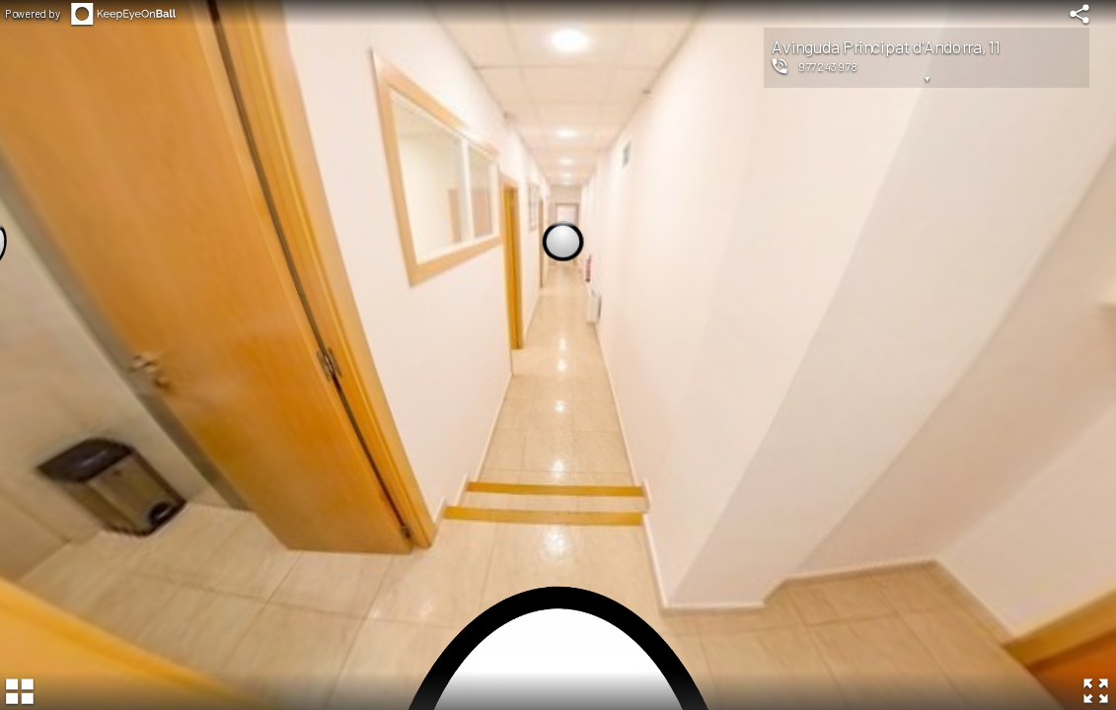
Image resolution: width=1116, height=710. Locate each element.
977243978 (828, 66)
